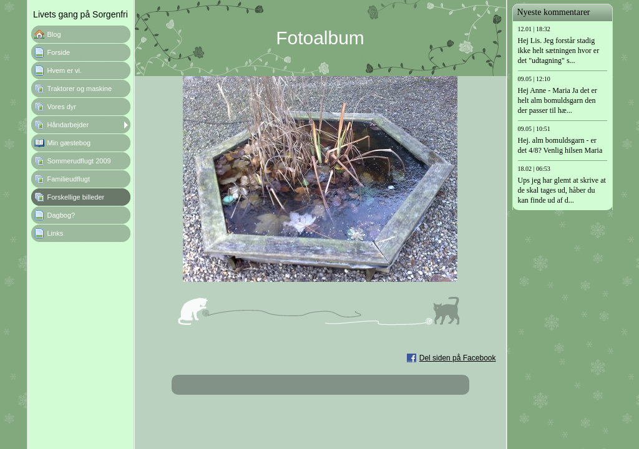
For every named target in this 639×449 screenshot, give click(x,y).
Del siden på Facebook (457, 358)
